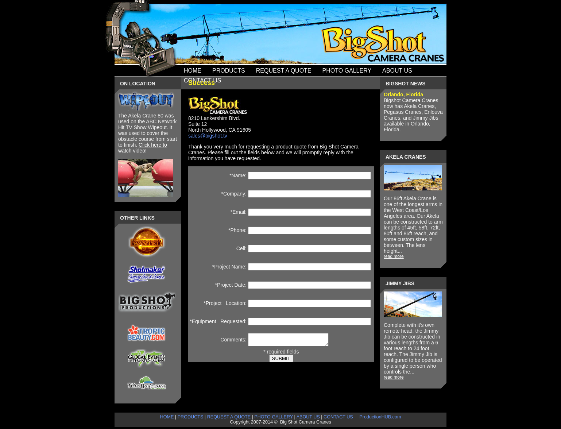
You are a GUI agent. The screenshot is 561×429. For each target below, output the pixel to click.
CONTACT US (338, 417)
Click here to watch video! (142, 148)
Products (228, 70)
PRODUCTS (191, 417)
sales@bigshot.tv (207, 136)
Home (192, 70)
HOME (167, 417)
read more (394, 256)
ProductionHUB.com (380, 417)
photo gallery (347, 70)
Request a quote (284, 70)
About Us (397, 70)
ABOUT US (308, 417)
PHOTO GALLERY (273, 417)
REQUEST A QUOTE (229, 417)
